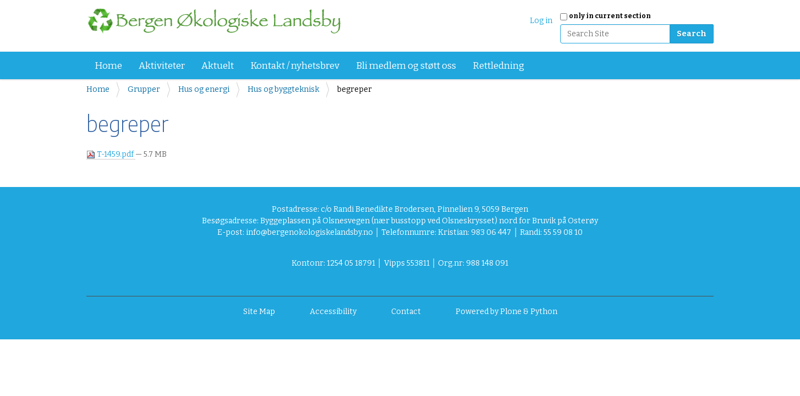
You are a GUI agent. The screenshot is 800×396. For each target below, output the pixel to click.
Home (108, 66)
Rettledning (498, 66)
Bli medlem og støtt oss (406, 66)
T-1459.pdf (110, 154)
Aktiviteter (162, 66)
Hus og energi (203, 89)
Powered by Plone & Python (506, 311)
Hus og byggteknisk (283, 89)
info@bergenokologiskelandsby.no (309, 232)
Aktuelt (217, 66)
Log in (541, 20)
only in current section (610, 16)
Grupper (144, 89)
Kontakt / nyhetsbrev (294, 66)
